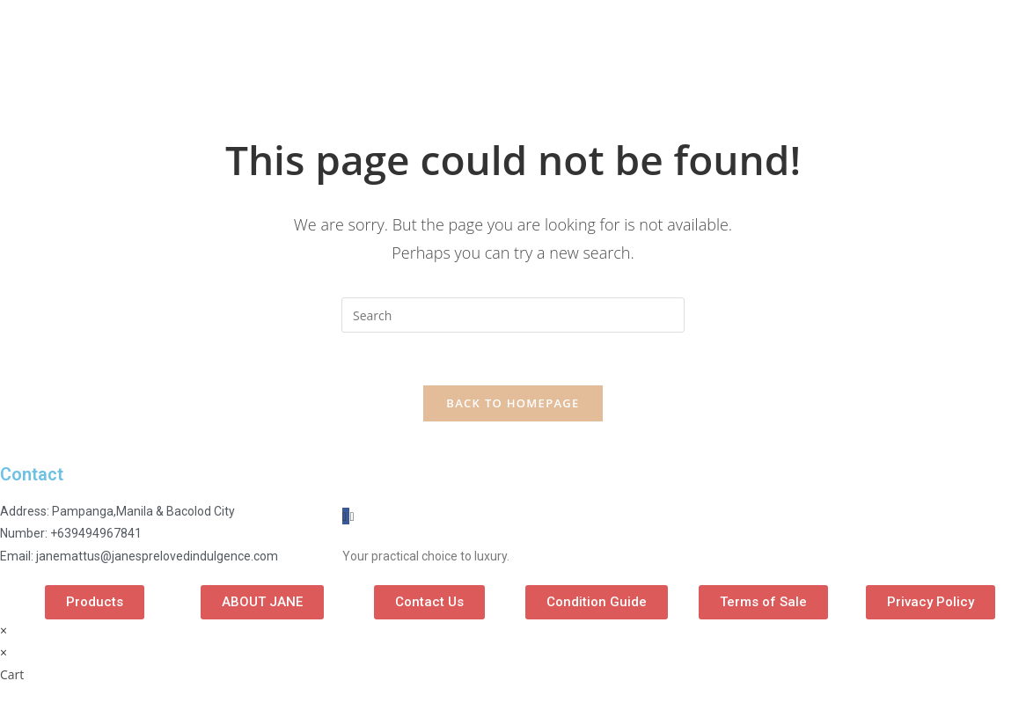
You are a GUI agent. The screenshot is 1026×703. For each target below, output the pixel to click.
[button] (94, 602)
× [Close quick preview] (3, 630)
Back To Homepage (512, 403)
